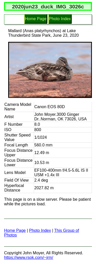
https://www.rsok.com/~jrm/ (28, 257)
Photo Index (60, 19)
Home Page (36, 19)
